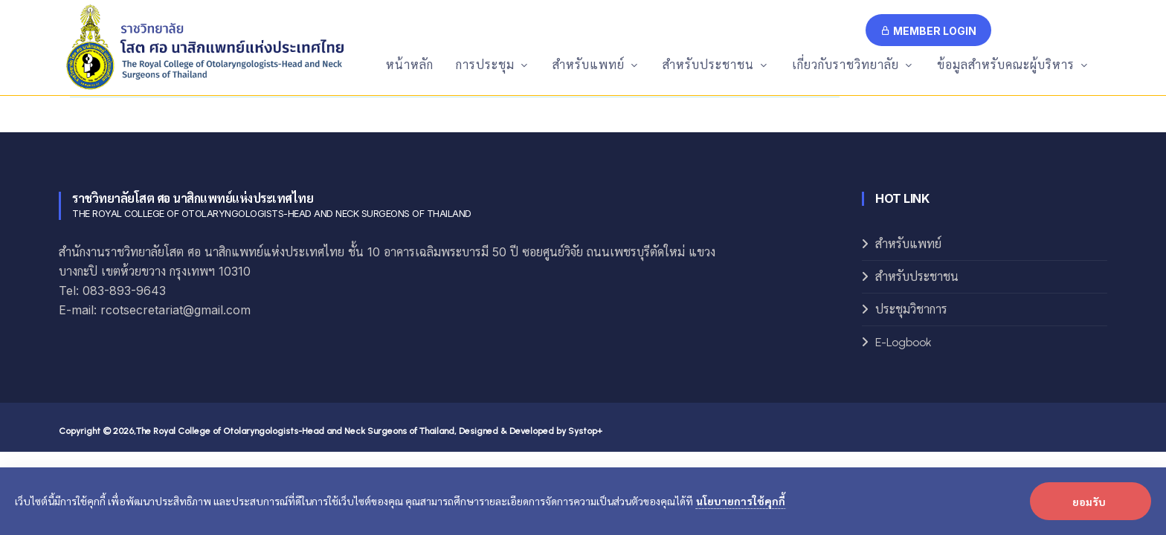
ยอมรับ (1089, 501)
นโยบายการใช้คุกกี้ (740, 501)
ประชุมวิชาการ (911, 309)
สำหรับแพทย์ (908, 244)
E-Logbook (903, 342)
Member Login (928, 31)
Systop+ (585, 431)
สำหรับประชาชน (917, 277)
